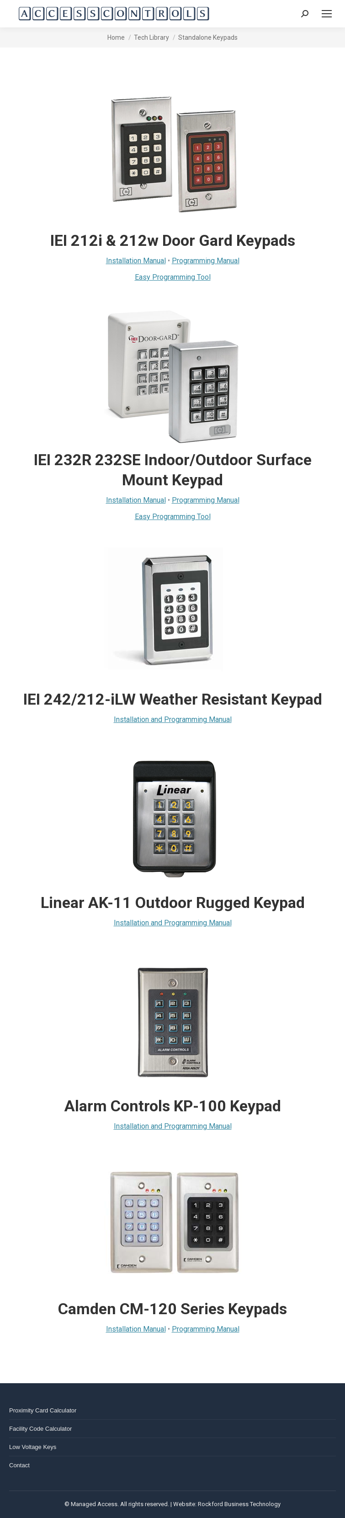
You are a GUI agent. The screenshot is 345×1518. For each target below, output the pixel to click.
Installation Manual (136, 260)
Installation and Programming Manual (173, 719)
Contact (19, 1465)
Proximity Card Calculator (42, 1410)
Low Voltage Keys (32, 1447)
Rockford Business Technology (239, 1504)
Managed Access (94, 1504)
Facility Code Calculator (40, 1428)
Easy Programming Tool (173, 277)
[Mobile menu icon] (327, 14)
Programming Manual (205, 260)
